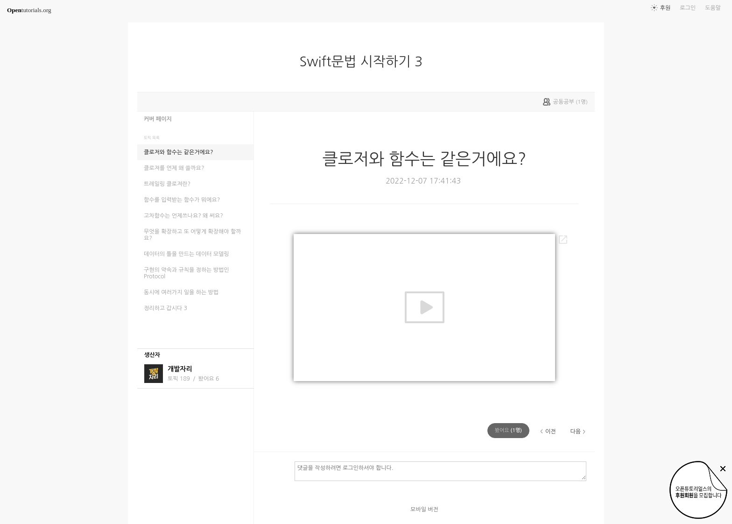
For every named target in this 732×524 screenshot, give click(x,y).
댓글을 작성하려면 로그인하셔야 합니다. (440, 471)
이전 (550, 431)
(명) (508, 430)
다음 (575, 431)
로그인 (688, 8)
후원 (665, 8)
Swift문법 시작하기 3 (365, 61)
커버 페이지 (158, 119)
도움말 (713, 8)
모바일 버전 (424, 509)
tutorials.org (29, 10)
